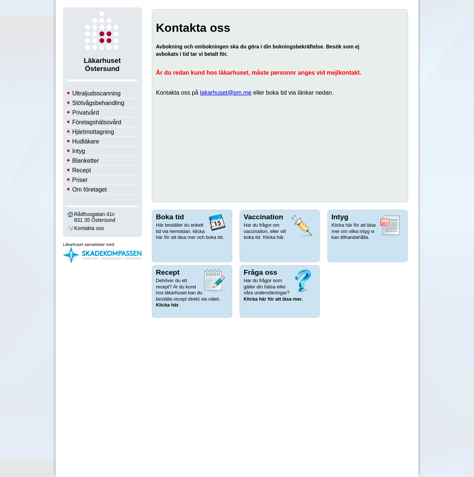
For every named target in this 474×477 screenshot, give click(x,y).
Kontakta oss (89, 228)
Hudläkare (85, 141)
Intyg (78, 151)
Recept (81, 170)
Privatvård (85, 112)
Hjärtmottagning (93, 132)
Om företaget (89, 189)
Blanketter (85, 161)
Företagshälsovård (96, 122)
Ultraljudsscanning (96, 93)
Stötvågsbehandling (98, 103)
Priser (80, 180)
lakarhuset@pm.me (225, 92)
